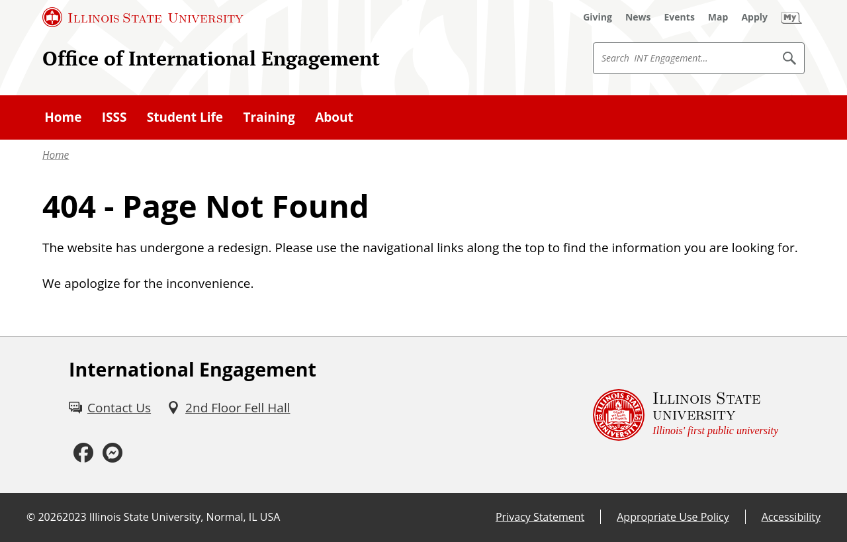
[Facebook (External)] (83, 452)
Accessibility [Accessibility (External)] (791, 517)
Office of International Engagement (211, 58)
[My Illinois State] (791, 17)
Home (55, 155)
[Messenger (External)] (112, 452)
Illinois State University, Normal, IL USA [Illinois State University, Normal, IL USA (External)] (185, 517)
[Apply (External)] (754, 17)
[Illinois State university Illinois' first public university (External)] (685, 415)
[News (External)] (638, 17)
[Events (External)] (679, 17)
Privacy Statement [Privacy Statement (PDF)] (540, 517)
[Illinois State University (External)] (143, 17)
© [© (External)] (30, 517)
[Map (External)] (718, 17)
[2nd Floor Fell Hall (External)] (228, 408)
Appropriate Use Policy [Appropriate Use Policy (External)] (673, 517)
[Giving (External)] (597, 17)
